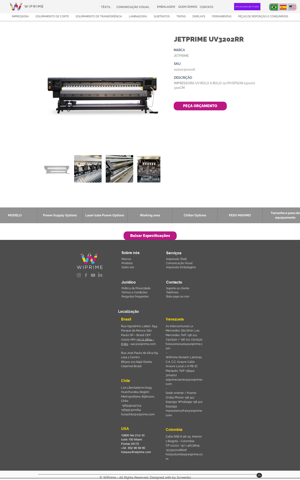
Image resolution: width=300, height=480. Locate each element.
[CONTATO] (207, 6)
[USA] (292, 7)
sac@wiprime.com (143, 344)
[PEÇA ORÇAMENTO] (200, 106)
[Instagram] (78, 275)
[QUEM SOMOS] (188, 6)
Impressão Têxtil (176, 259)
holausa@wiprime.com (136, 452)
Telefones (172, 292)
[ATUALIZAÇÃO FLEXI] (247, 6)
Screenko (184, 477)
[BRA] (273, 7)
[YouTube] (93, 275)
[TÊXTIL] (106, 6)
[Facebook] (86, 275)
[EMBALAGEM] (166, 6)
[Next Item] (152, 91)
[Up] (259, 475)
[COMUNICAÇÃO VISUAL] (133, 6)
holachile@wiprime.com (138, 414)
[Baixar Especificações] (150, 235)
